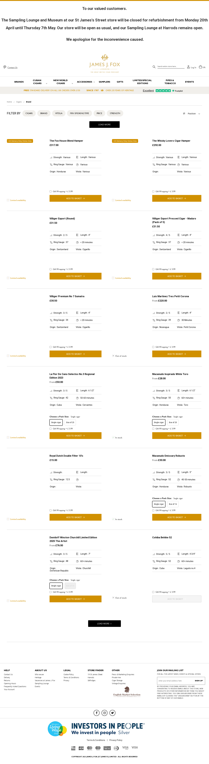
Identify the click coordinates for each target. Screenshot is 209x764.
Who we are (39, 674)
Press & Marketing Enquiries (123, 674)
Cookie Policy (69, 674)
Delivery (7, 677)
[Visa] (134, 748)
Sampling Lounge (42, 683)
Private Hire (116, 677)
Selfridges (91, 680)
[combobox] (171, 66)
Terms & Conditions (71, 677)
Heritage (38, 677)
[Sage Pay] (107, 749)
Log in (193, 67)
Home (9, 102)
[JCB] (81, 749)
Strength (115, 113)
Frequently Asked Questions (15, 686)
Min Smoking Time (79, 113)
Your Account (9, 689)
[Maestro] (98, 749)
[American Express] (73, 749)
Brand (43, 113)
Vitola (58, 113)
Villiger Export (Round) (62, 218)
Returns (7, 680)
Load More (104, 124)
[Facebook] (97, 713)
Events (37, 686)
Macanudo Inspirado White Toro (170, 374)
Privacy (66, 680)
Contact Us (12, 67)
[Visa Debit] (125, 749)
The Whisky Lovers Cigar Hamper (171, 140)
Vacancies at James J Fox (45, 680)
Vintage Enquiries (119, 683)
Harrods (91, 677)
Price (99, 113)
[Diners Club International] (116, 749)
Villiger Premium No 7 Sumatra (67, 296)
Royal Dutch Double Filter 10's (66, 455)
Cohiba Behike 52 (162, 537)
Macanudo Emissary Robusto (168, 455)
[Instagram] (104, 713)
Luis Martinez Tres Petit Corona (170, 296)
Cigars (19, 102)
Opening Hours (10, 683)
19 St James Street (95, 674)
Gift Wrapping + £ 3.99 (61, 191)
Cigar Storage (117, 680)
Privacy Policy (115, 740)
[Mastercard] (89, 749)
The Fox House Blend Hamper (66, 140)
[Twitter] (112, 713)
